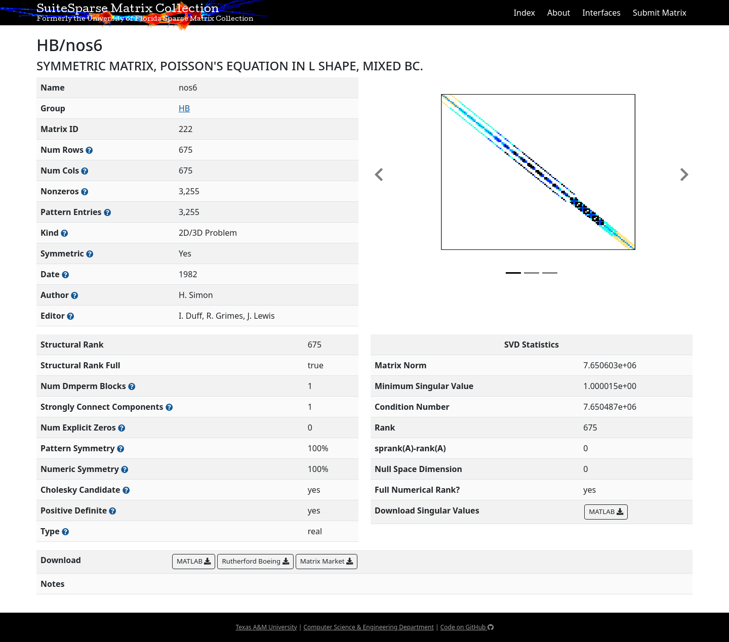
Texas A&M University (266, 627)
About (558, 12)
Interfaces (601, 12)
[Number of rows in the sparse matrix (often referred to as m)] (89, 150)
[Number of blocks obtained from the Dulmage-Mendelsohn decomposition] (131, 386)
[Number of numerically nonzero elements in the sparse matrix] (84, 191)
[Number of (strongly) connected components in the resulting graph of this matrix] (169, 407)
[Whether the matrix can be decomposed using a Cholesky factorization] (126, 490)
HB (184, 108)
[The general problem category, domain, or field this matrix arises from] (64, 233)
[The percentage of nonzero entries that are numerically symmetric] (124, 469)
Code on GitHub (467, 627)
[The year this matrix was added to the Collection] (65, 274)
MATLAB (606, 511)
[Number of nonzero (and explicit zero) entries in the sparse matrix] (107, 212)
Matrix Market (326, 561)
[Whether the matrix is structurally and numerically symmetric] (89, 254)
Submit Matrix (659, 12)
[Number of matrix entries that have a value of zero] (121, 428)
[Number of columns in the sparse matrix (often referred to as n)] (84, 171)
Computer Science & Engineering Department (368, 627)
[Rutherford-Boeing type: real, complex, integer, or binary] (65, 531)
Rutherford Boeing (255, 561)
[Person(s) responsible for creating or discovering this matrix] (74, 295)
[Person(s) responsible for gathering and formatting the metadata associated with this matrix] (70, 316)
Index (524, 12)
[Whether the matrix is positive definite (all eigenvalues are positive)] (112, 511)
